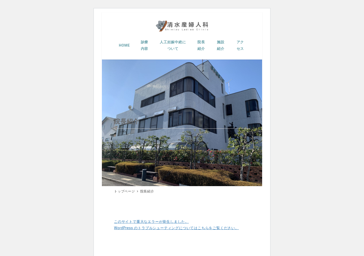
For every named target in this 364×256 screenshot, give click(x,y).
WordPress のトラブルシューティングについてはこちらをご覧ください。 (176, 228)
